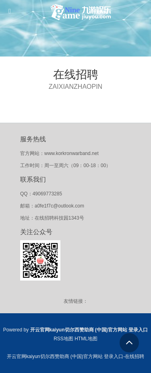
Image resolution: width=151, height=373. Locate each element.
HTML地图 (85, 339)
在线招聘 (75, 74)
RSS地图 (63, 339)
